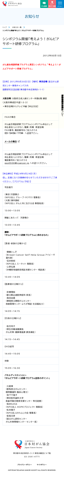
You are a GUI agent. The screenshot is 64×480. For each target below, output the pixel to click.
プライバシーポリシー (24, 464)
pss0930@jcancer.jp (17, 163)
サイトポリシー (42, 464)
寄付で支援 (52, 4)
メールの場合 (11, 142)
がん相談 (44, 4)
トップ (5, 27)
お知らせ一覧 (17, 27)
